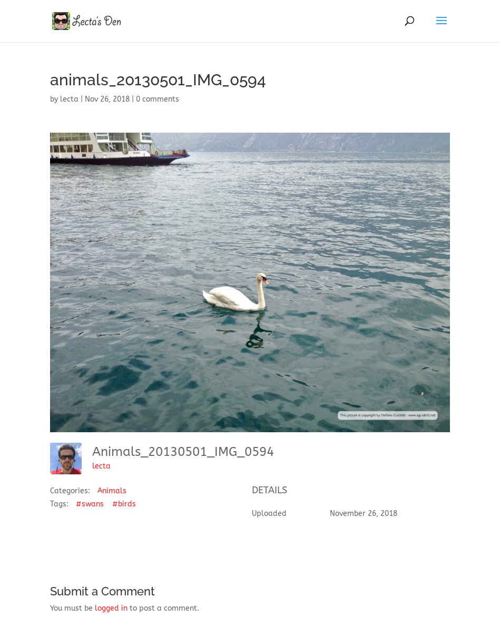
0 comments (157, 99)
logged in (111, 608)
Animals (111, 490)
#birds (124, 504)
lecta (69, 99)
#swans (90, 504)
